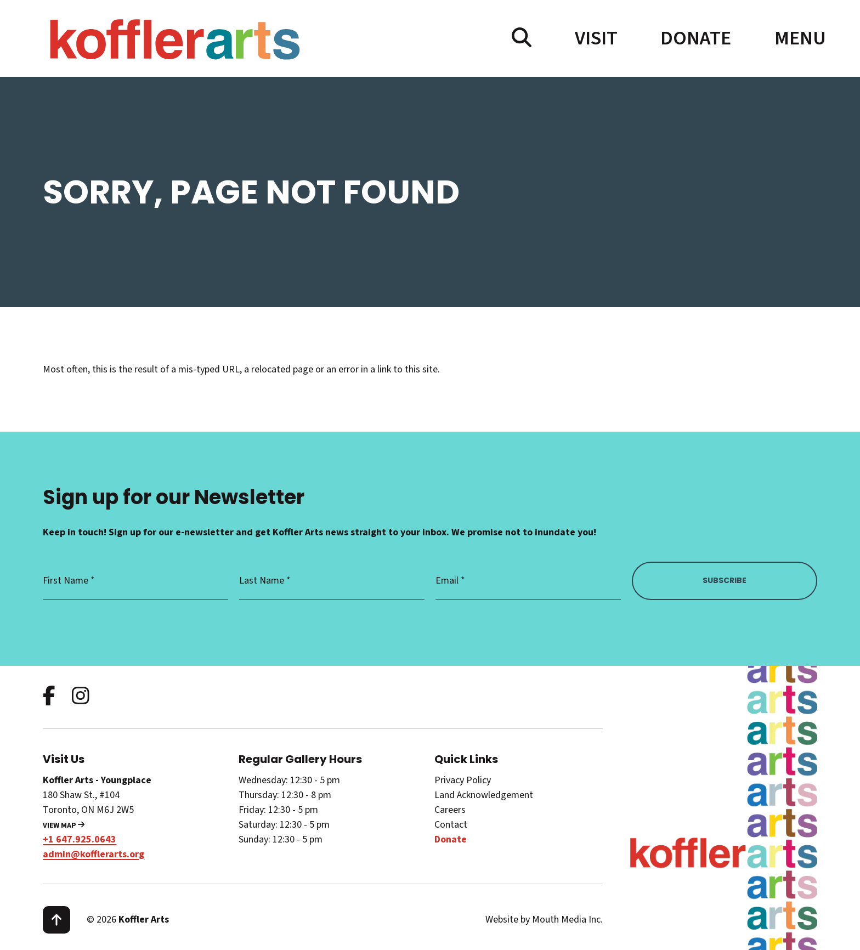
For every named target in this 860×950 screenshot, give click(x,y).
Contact (450, 825)
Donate (695, 38)
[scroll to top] (56, 920)
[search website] (521, 38)
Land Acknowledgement (483, 795)
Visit (596, 38)
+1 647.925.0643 (79, 839)
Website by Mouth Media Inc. (544, 919)
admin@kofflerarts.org (93, 854)
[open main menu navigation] (795, 38)
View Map (63, 825)
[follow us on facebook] (49, 697)
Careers (450, 810)
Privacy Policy (462, 780)
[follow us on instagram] (80, 697)
